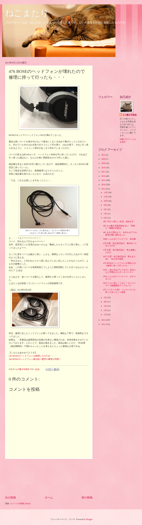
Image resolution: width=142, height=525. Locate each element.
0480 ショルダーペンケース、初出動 (119, 239)
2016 (103, 176)
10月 (106, 201)
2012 (103, 320)
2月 (105, 310)
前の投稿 (87, 497)
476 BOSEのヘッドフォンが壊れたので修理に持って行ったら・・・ (119, 264)
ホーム (49, 497)
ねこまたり (27, 13)
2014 (103, 185)
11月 (106, 197)
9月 (105, 205)
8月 (105, 209)
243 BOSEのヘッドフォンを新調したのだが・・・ (33, 356)
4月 (105, 302)
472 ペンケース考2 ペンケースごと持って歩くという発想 (119, 291)
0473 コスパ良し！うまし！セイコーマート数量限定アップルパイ (119, 284)
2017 (103, 172)
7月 (105, 214)
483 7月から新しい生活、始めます (118, 221)
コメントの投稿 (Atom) (20, 503)
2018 (103, 168)
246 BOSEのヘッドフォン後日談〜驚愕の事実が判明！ (35, 359)
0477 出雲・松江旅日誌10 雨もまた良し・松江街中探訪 (119, 257)
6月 (105, 218)
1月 (105, 314)
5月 (105, 298)
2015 (103, 180)
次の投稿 (10, 497)
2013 (103, 189)
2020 (103, 159)
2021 (103, 155)
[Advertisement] (48, 477)
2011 (103, 324)
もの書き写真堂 (130, 115)
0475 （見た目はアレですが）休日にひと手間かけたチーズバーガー (119, 271)
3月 (105, 306)
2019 (103, 163)
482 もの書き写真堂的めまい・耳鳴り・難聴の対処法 (119, 227)
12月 (106, 192)
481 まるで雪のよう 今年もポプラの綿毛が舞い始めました (120, 233)
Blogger (89, 519)
